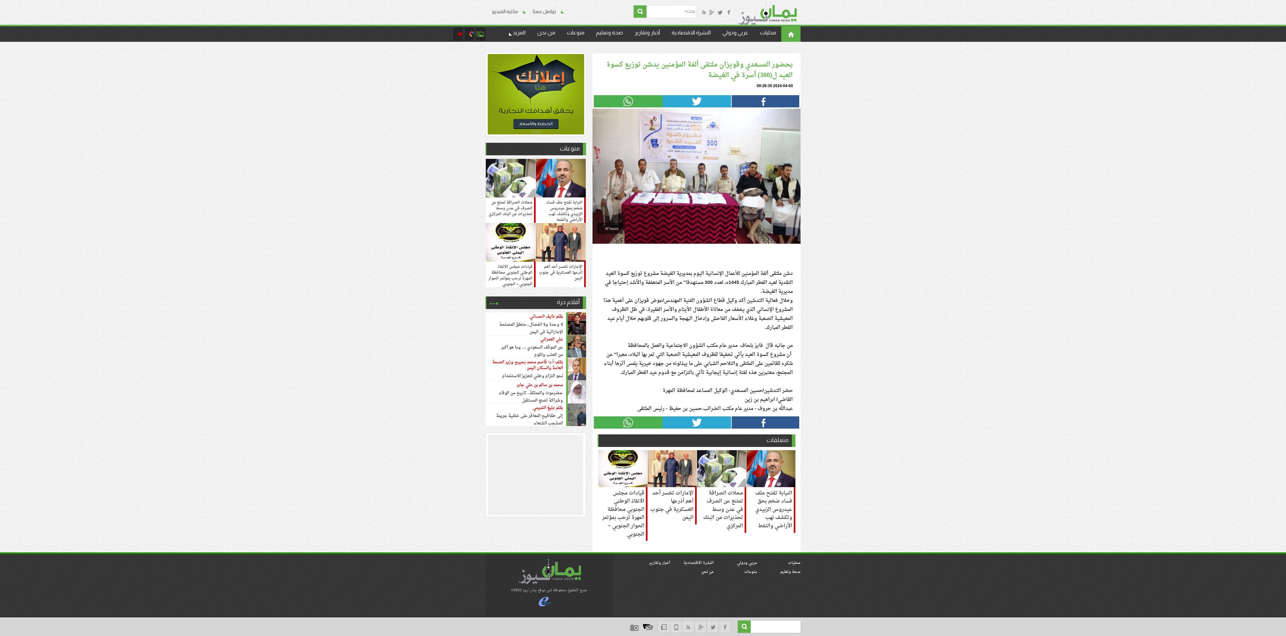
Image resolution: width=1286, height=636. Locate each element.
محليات (768, 33)
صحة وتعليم (609, 33)
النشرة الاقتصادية (691, 33)
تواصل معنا (544, 11)
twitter (713, 627)
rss (688, 627)
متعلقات (777, 440)
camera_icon (469, 34)
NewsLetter (664, 627)
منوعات (575, 33)
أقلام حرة (568, 302)
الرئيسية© (791, 34)
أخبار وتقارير (647, 33)
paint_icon (458, 34)
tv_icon (648, 627)
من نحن (546, 33)
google (700, 627)
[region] (536, 475)
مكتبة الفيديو (505, 11)
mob (676, 627)
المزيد (519, 33)
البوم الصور (480, 34)
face (725, 627)
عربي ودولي (735, 33)
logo (549, 572)
